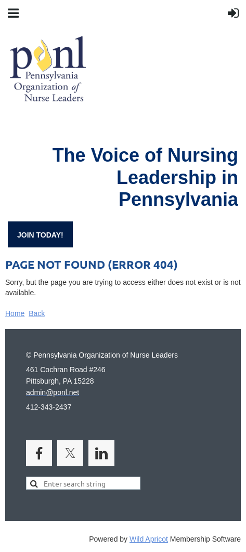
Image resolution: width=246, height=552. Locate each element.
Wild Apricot (149, 539)
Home (14, 313)
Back (37, 313)
